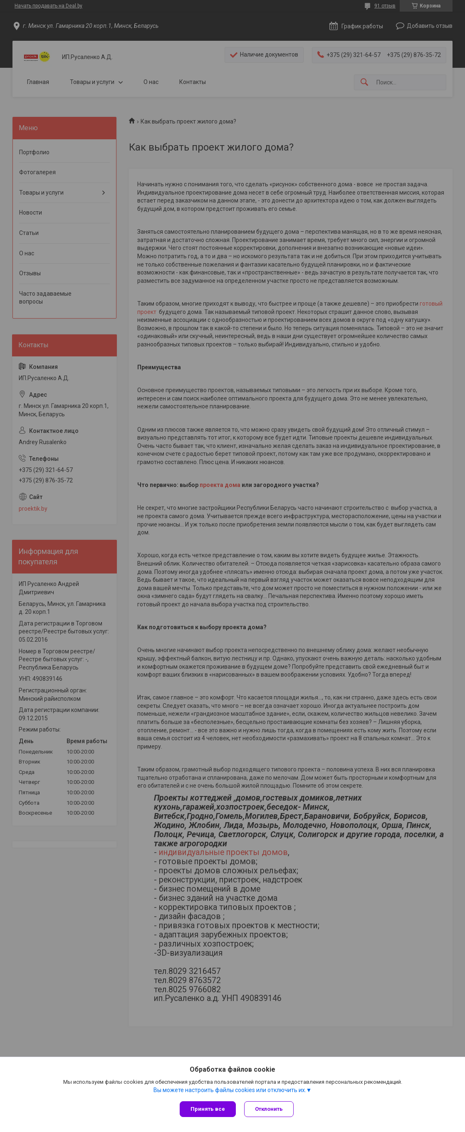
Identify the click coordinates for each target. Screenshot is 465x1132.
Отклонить (269, 1109)
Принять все (207, 1109)
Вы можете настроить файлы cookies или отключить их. (229, 1090)
